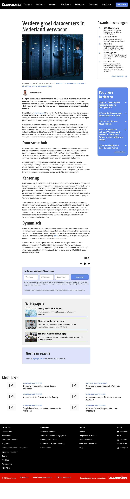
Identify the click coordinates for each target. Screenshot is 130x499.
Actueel (59, 83)
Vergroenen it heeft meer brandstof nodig (40, 397)
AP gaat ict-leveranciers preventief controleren (110, 114)
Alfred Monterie (36, 93)
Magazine (6, 444)
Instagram (124, 448)
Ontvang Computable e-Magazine (15, 448)
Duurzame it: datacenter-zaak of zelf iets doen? (103, 387)
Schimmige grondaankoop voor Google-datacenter (39, 387)
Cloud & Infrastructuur (74, 83)
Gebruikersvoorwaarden (42, 477)
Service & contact (85, 440)
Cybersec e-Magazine (10, 452)
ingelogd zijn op (38, 359)
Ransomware (7, 464)
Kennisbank (6, 436)
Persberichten (45, 448)
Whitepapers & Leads (48, 440)
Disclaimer (24, 477)
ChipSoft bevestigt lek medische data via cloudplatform (109, 105)
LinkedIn (123, 440)
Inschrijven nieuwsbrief (87, 444)
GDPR (56, 236)
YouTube (123, 444)
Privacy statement (64, 477)
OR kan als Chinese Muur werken (108, 122)
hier (68, 290)
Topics (4, 456)
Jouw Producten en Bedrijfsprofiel (53, 436)
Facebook (124, 432)
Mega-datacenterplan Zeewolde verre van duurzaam (103, 398)
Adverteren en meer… (48, 432)
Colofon (82, 432)
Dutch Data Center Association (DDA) (37, 86)
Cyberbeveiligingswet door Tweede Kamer (109, 146)
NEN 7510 (6, 468)
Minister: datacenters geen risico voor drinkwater (102, 409)
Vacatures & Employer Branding (52, 444)
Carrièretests (7, 432)
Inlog (81, 448)
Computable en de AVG (87, 436)
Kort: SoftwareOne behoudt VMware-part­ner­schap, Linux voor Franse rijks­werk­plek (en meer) (111, 134)
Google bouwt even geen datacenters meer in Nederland (42, 409)
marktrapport (39, 113)
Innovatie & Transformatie (96, 383)
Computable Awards (9, 440)
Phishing (5, 460)
